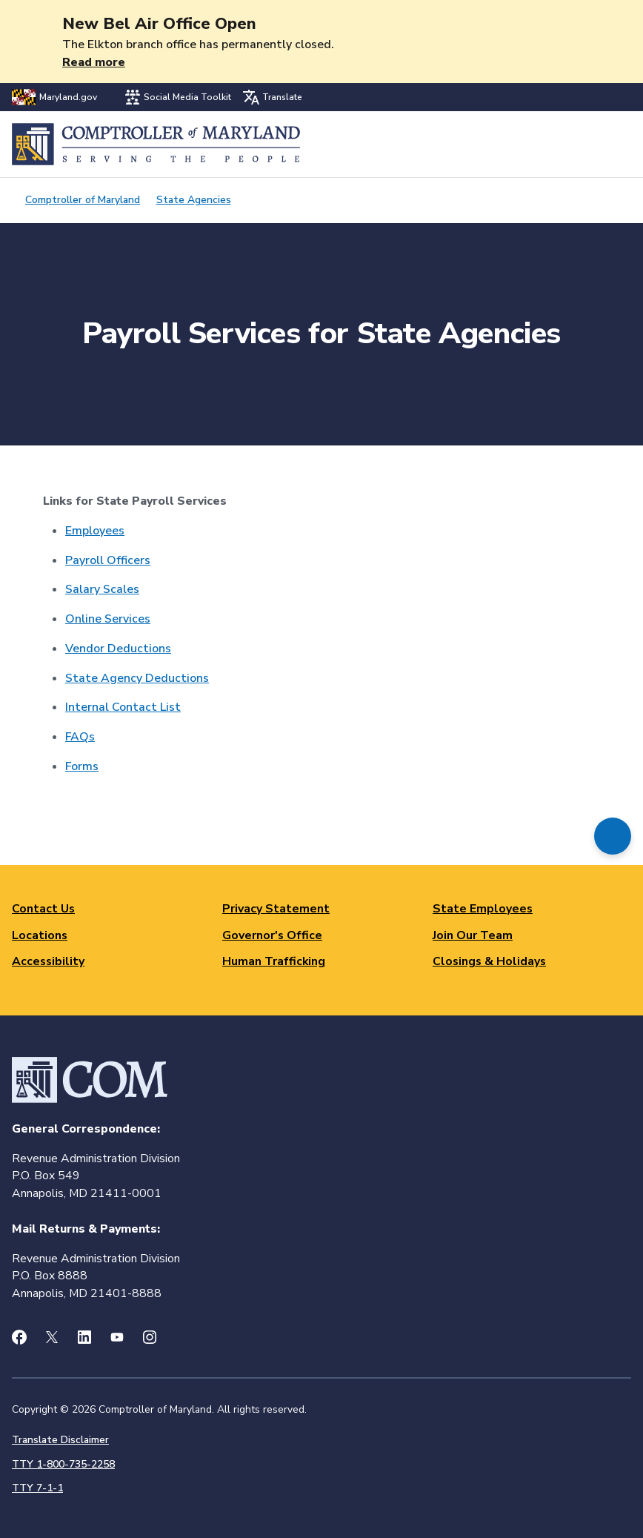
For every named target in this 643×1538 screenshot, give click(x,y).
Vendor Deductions (118, 648)
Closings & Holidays (489, 961)
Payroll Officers (107, 560)
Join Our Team (473, 935)
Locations (39, 935)
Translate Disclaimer (60, 1440)
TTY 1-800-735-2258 (63, 1464)
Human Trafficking (273, 961)
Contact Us (43, 909)
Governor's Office (272, 935)
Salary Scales (102, 589)
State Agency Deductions (137, 678)
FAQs (80, 737)
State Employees (483, 909)
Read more (93, 62)
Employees (94, 531)
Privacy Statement (276, 909)
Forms (82, 766)
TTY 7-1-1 (37, 1488)
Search (581, 144)
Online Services (107, 619)
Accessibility (48, 961)
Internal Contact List (123, 707)
